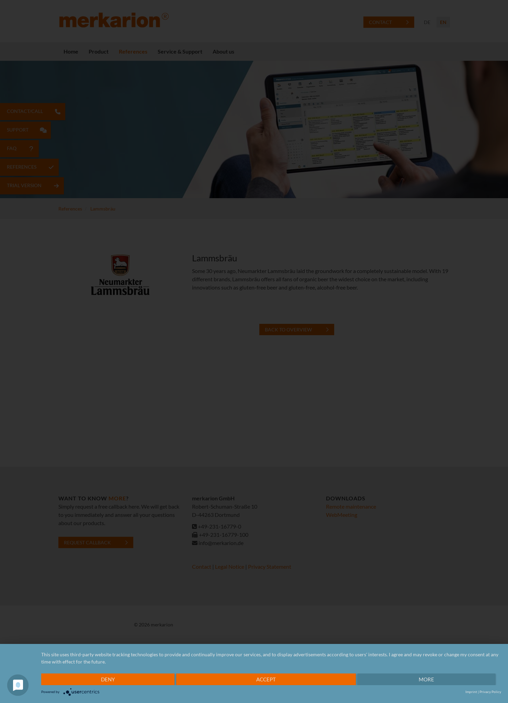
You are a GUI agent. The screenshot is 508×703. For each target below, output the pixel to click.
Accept (266, 679)
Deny (108, 679)
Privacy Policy (490, 692)
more (426, 679)
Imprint (471, 692)
